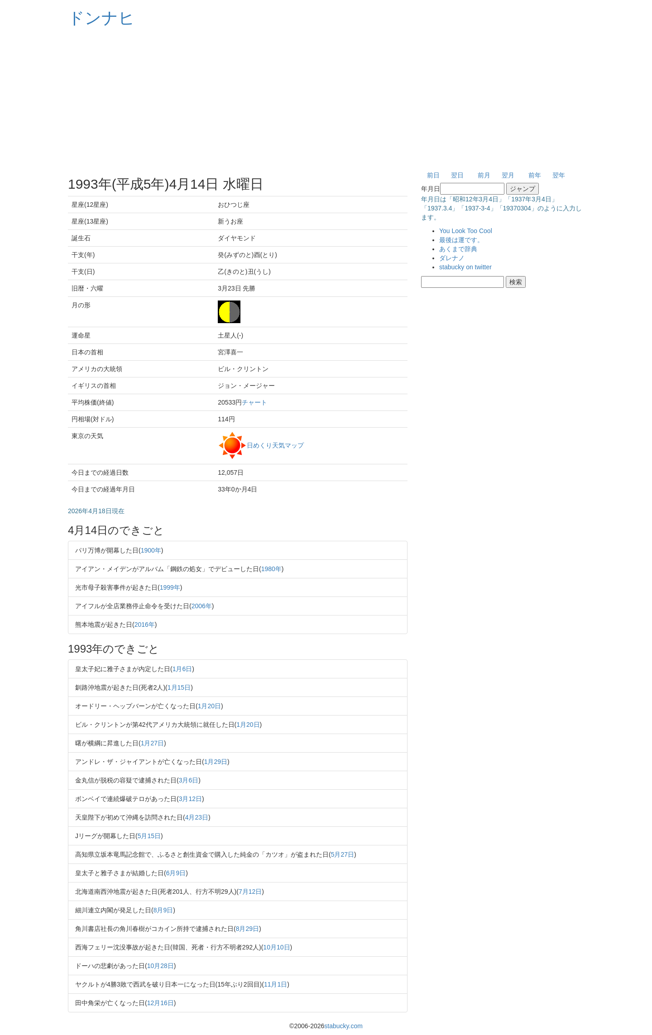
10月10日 (276, 947)
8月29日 (247, 928)
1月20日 (209, 706)
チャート (254, 402)
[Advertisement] (326, 99)
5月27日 (342, 854)
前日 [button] (433, 175)
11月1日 (275, 984)
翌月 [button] (508, 175)
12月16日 (160, 1002)
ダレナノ (452, 258)
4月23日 (196, 817)
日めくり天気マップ (275, 444)
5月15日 (149, 835)
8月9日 (163, 910)
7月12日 (250, 891)
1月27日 (152, 743)
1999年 (170, 587)
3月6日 (189, 780)
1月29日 (215, 761)
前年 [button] (534, 175)
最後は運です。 (461, 239)
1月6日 (182, 669)
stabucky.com (343, 1026)
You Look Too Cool (465, 230)
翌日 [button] (457, 175)
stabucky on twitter (465, 267)
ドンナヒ (101, 18)
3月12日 (190, 798)
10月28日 (160, 965)
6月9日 (176, 873)
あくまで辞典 (458, 249)
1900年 (151, 550)
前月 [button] (484, 175)
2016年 (144, 624)
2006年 (202, 606)
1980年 (271, 568)
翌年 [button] (558, 175)
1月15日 (179, 687)
